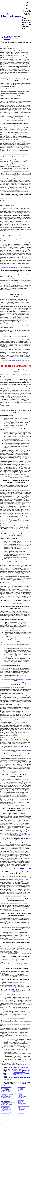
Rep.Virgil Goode (5, 1096)
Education (20, 1093)
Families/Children (22, 1096)
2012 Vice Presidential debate (15, 120)
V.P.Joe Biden (4, 1088)
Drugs (19, 1091)
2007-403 (15, 680)
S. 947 (21, 975)
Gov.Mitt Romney (5, 1090)
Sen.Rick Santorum (5, 1113)
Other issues (7, 39)
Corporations (20, 1089)
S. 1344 (15, 953)
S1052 (11, 910)
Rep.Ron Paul (4, 1108)
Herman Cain (4, 1103)
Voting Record (7, 37)
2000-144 (20, 939)
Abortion (19, 1085)
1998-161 (17, 965)
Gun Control (20, 1101)
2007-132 (14, 751)
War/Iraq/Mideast (21, 1111)
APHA (13, 990)
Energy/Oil (20, 1094)
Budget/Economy (21, 1087)
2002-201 (19, 896)
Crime (19, 1090)
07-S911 (22, 1064)
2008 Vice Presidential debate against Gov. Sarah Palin (15, 407)
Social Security (21, 1109)
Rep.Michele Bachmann (6, 1102)
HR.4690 (11, 939)
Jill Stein (3, 1098)
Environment (20, 1095)
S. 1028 (17, 986)
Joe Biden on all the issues (21, 1073)
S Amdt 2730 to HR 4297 (21, 771)
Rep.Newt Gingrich (5, 1104)
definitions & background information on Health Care (16, 1068)
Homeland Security (22, 1103)
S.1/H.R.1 (22, 868)
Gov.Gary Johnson (5, 1097)
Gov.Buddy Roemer (5, 1111)
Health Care (20, 1102)
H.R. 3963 (29, 679)
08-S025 (14, 603)
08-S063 (23, 531)
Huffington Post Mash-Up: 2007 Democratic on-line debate (14, 267)
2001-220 (19, 910)
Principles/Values (21, 1108)
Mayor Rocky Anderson (6, 1094)
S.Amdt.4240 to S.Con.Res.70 (11, 531)
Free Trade (20, 1098)
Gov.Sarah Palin (5, 1107)
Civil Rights (20, 1088)
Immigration (20, 1104)
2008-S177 (15, 477)
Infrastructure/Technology (23, 1106)
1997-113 (29, 975)
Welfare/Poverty (21, 1113)
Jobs (19, 1107)
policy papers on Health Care (21, 1070)
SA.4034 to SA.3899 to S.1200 (23, 602)
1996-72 (25, 986)
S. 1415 (8, 965)
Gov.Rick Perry (4, 1110)
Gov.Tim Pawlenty (5, 1109)
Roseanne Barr (4, 1095)
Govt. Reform (21, 1100)
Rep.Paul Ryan (4, 1091)
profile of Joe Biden (19, 1072)
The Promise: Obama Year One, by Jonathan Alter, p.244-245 (15, 154)
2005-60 (14, 835)
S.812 (11, 896)
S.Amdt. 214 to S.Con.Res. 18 (23, 834)
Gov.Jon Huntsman (5, 1106)
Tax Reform (20, 1110)
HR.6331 (27, 476)
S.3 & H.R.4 (26, 750)
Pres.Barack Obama (6, 1087)
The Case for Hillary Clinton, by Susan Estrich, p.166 (15, 360)
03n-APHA (17, 1018)
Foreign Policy (21, 1097)
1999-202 (24, 953)
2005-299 (16, 805)
